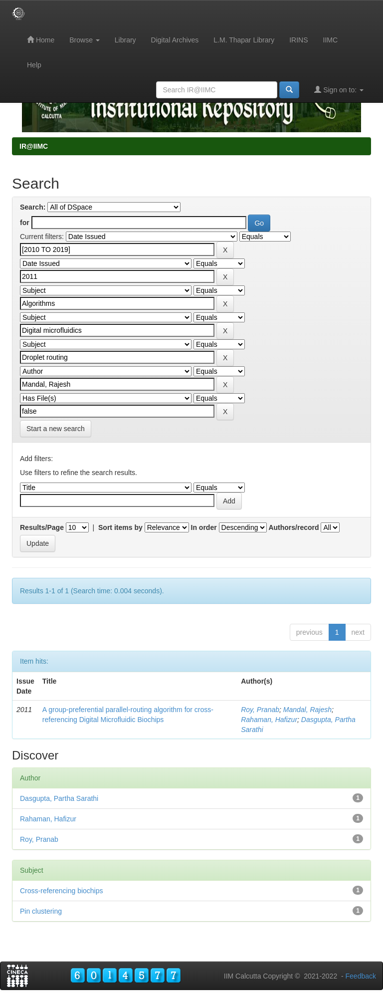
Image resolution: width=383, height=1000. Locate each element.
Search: (32, 207)
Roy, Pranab (260, 710)
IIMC (330, 40)
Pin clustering (41, 911)
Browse (84, 40)
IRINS (298, 40)
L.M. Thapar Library (243, 40)
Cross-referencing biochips (61, 891)
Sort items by (120, 527)
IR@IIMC (33, 146)
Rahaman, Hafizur (269, 720)
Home (40, 39)
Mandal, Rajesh (307, 710)
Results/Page (42, 527)
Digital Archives (175, 40)
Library (125, 40)
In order (204, 527)
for (24, 223)
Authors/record (293, 527)
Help (34, 65)
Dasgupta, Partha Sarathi (59, 798)
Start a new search (55, 429)
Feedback (361, 976)
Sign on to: (339, 89)
